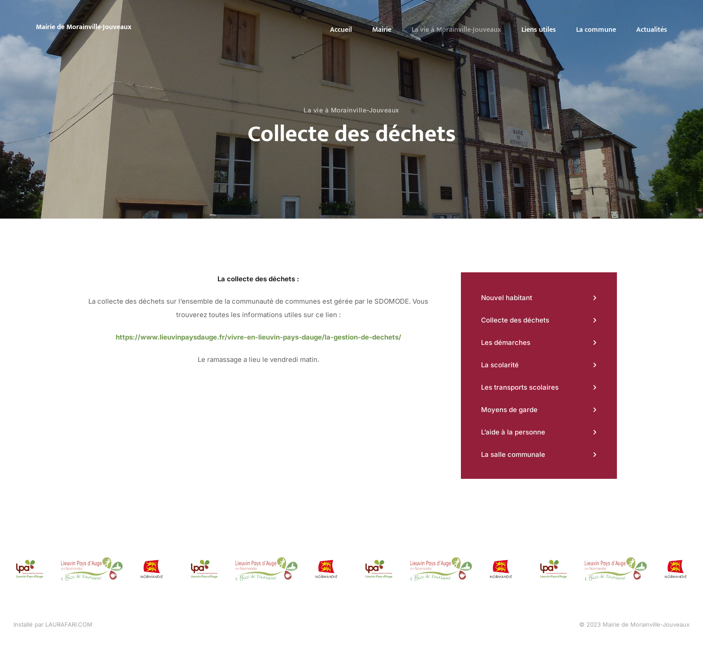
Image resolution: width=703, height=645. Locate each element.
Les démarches (505, 342)
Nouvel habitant (506, 297)
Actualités (651, 30)
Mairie (381, 30)
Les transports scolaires (520, 387)
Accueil (341, 30)
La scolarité (500, 365)
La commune (596, 30)
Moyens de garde (509, 409)
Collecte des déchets (515, 320)
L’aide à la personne (513, 432)
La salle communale (513, 454)
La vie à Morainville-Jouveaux (456, 30)
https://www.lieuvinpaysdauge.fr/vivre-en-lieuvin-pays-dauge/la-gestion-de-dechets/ (258, 337)
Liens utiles (538, 30)
